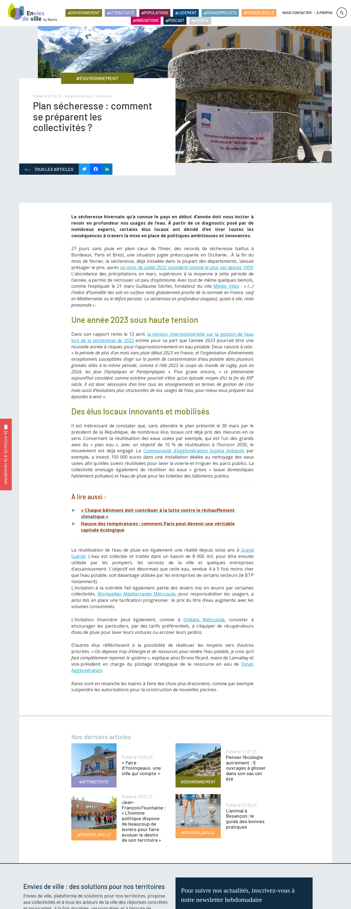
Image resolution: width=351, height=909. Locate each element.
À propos (324, 13)
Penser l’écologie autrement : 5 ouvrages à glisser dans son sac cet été (246, 768)
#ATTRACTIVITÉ (94, 781)
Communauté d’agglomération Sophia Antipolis (193, 451)
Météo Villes (226, 286)
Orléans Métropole (204, 620)
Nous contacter (297, 13)
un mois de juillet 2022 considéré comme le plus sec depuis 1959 (186, 267)
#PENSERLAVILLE (94, 834)
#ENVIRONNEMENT (97, 78)
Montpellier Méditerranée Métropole (137, 594)
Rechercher (341, 13)
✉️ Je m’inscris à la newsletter (6, 454)
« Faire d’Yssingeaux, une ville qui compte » (141, 768)
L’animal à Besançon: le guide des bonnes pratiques (245, 819)
